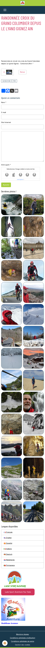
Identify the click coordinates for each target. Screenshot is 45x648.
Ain (14, 81)
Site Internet (6, 122)
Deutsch (8, 554)
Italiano (8, 549)
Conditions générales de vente (22, 641)
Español (8, 543)
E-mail (3, 112)
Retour (22, 72)
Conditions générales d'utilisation (22, 638)
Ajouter (6, 185)
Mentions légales (22, 634)
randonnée (6, 81)
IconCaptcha (20, 179)
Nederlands (9, 560)
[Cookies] (5, 643)
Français (8, 532)
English (8, 538)
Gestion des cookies (22, 645)
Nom (3, 102)
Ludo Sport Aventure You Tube (18, 592)
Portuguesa (9, 565)
